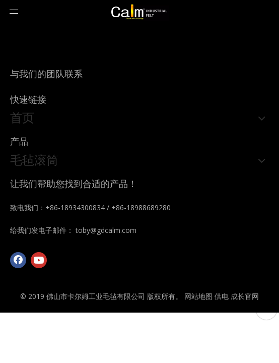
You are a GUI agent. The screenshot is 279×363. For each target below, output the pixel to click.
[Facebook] (18, 260)
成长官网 (245, 296)
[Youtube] (39, 260)
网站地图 (198, 296)
